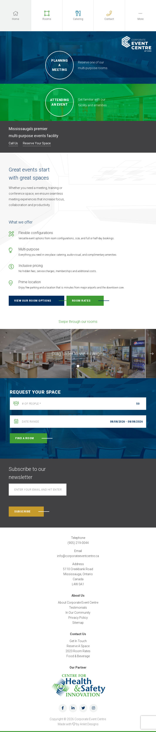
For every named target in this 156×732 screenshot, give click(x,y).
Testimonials (78, 607)
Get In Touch (78, 641)
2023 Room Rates (78, 651)
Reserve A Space (78, 646)
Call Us (13, 143)
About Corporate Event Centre (78, 602)
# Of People (31, 403)
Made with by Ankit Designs (78, 724)
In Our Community (78, 612)
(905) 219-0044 (78, 543)
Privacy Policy (78, 617)
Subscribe (22, 511)
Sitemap (78, 622)
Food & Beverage (78, 656)
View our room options (32, 300)
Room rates (81, 300)
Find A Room (24, 438)
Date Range (30, 421)
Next (151, 353)
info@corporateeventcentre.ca (78, 556)
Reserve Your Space (37, 143)
